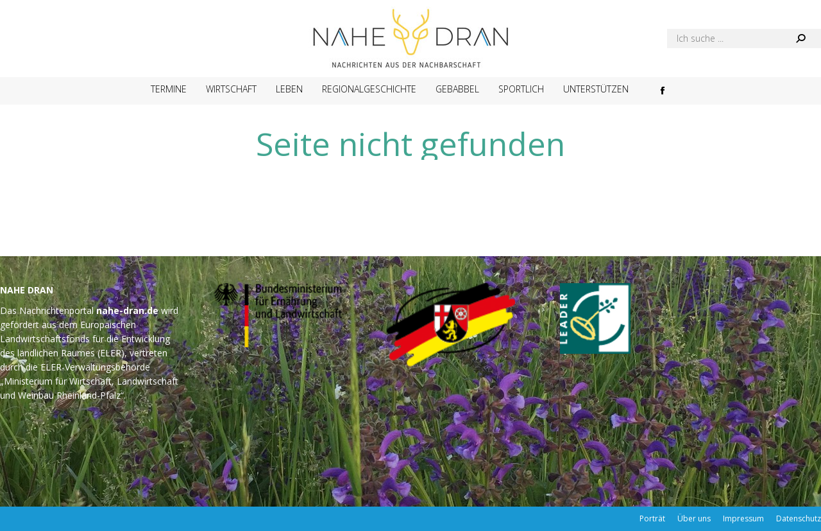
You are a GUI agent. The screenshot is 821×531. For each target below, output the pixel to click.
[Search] (744, 38)
